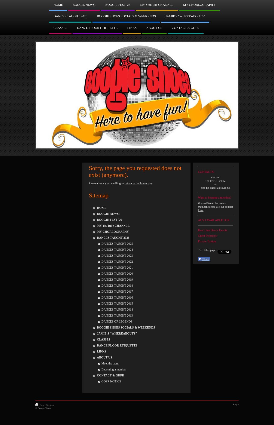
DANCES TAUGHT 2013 (117, 315)
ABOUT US (104, 357)
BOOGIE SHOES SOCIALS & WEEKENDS (126, 327)
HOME (101, 207)
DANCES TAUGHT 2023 (117, 255)
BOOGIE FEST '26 (109, 219)
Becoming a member (114, 369)
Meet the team (110, 363)
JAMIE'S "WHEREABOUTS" (117, 333)
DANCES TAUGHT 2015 (117, 303)
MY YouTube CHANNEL (113, 225)
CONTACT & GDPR (110, 375)
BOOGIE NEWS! (108, 213)
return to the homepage (138, 183)
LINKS (101, 351)
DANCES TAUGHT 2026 (113, 237)
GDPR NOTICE (111, 381)
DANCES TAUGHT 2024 (117, 249)
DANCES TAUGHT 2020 (117, 273)
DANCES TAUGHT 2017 (117, 291)
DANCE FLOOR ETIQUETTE (117, 345)
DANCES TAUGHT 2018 (117, 285)
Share (204, 259)
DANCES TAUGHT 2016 (117, 297)
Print (40, 405)
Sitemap (50, 405)
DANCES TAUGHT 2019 (117, 279)
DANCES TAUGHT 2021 (117, 267)
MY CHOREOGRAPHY (113, 231)
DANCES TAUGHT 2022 (117, 261)
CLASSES (103, 339)
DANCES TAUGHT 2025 (117, 243)
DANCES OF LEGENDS (117, 321)
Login (236, 404)
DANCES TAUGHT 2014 (117, 309)
